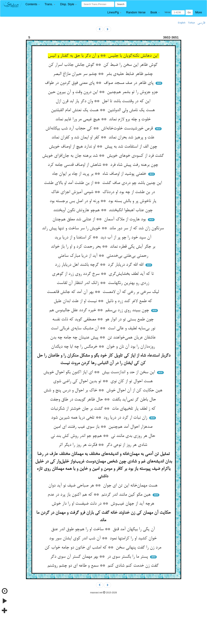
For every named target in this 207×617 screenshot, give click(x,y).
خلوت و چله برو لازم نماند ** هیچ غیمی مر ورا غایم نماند (103, 119)
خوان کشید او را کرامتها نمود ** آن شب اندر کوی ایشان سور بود (103, 538)
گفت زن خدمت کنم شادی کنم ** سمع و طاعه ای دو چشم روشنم (103, 565)
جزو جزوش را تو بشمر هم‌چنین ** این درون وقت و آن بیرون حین (103, 92)
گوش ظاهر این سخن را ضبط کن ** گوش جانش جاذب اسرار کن (103, 65)
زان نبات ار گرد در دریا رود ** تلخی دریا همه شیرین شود (99, 417)
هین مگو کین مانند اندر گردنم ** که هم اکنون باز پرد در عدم (100, 494)
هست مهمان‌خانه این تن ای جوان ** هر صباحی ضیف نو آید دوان (103, 485)
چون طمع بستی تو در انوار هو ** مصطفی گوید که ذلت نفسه (103, 319)
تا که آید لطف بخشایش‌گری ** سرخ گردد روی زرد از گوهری (103, 274)
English (181, 22)
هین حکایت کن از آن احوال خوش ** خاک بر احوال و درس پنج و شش (104, 390)
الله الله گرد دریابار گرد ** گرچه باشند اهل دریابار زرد (100, 264)
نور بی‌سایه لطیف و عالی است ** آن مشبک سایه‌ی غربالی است (103, 328)
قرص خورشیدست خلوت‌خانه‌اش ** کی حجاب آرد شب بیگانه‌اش (99, 128)
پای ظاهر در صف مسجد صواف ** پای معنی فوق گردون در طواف (100, 83)
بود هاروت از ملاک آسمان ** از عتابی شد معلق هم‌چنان (99, 219)
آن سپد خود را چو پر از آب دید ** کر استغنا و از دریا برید (103, 237)
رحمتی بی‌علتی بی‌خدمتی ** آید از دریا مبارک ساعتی (103, 255)
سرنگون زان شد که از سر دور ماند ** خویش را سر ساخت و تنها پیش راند (103, 228)
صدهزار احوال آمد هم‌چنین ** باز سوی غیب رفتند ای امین (103, 427)
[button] (32, 4)
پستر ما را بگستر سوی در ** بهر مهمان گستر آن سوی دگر (99, 556)
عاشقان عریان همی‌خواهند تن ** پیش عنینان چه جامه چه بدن (103, 337)
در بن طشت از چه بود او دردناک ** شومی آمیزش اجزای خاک (103, 192)
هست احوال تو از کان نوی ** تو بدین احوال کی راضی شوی (103, 381)
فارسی (201, 23)
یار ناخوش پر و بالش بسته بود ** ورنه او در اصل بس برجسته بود (104, 201)
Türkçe (191, 22)
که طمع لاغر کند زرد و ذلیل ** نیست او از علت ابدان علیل (103, 301)
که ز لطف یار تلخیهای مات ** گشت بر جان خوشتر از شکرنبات (103, 408)
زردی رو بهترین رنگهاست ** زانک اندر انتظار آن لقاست (103, 283)
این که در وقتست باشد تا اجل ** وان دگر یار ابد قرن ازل (103, 101)
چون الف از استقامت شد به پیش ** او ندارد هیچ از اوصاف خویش (103, 146)
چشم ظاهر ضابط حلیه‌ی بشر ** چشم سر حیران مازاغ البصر (103, 74)
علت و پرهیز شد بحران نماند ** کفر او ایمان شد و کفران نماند (103, 137)
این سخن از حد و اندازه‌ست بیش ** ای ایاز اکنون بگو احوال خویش (99, 372)
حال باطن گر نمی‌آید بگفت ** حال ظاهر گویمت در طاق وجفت (103, 399)
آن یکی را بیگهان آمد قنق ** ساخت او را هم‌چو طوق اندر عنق (103, 529)
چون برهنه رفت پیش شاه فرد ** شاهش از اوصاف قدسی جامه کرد (103, 165)
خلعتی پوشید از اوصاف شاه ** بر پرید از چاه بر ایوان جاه (99, 174)
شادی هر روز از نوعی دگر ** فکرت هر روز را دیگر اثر (103, 445)
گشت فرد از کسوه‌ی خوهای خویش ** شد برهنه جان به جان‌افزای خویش (103, 155)
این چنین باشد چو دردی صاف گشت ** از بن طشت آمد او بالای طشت (103, 183)
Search (120, 4)
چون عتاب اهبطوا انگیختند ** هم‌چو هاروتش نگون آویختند (103, 210)
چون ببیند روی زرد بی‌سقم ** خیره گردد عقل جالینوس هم (99, 310)
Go (189, 12)
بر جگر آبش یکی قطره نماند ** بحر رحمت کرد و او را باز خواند (103, 246)
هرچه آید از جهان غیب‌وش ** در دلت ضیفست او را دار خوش (103, 503)
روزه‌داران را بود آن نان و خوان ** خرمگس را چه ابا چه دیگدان (103, 346)
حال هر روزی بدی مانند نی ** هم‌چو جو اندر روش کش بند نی (103, 436)
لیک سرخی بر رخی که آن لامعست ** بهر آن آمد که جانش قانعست (103, 292)
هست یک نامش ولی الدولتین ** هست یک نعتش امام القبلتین (103, 110)
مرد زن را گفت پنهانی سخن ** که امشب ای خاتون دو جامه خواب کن (103, 547)
